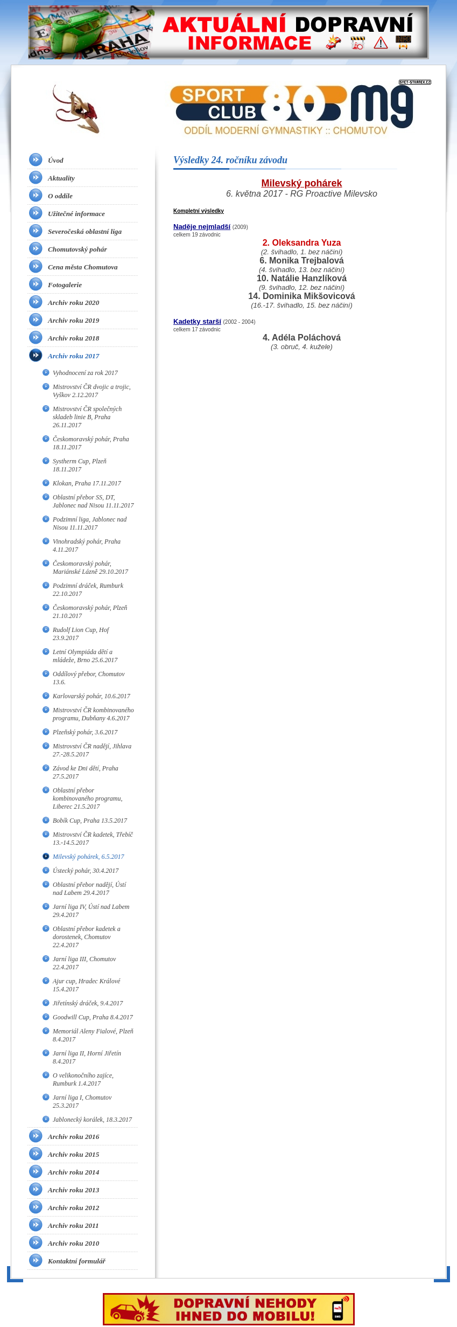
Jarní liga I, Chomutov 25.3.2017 (82, 1101)
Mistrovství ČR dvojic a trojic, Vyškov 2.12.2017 (92, 391)
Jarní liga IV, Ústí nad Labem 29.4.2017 (91, 911)
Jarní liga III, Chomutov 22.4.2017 (84, 963)
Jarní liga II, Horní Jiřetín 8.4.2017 (87, 1057)
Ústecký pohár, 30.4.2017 (85, 870)
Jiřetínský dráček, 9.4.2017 (88, 1003)
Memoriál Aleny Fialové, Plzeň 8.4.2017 (93, 1035)
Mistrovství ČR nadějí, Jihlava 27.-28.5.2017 (92, 750)
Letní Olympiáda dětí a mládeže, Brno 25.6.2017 (85, 656)
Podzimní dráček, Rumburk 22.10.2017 (88, 590)
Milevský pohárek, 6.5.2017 (88, 856)
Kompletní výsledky (198, 211)
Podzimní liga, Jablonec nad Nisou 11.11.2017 (89, 523)
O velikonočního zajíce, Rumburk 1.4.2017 (83, 1079)
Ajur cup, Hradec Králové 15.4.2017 (86, 985)
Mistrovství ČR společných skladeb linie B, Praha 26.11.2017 (87, 417)
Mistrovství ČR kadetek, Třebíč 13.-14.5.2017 (93, 838)
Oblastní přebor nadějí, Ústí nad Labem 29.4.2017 (89, 889)
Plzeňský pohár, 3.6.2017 (85, 732)
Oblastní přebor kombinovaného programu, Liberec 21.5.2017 (88, 798)
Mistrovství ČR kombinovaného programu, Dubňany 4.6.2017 (93, 714)
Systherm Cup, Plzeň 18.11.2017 (80, 465)
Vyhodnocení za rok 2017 (85, 373)
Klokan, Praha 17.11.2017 (87, 483)
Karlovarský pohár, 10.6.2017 (91, 696)
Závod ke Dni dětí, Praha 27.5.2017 (85, 772)
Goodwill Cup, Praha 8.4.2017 (93, 1017)
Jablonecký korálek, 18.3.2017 (92, 1119)
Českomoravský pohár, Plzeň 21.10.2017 (90, 612)
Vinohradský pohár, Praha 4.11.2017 (87, 545)
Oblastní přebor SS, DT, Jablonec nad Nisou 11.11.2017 (93, 501)
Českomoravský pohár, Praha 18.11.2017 (91, 443)
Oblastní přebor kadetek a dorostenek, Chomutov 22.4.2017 (87, 937)
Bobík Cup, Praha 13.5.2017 (90, 820)
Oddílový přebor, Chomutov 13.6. (89, 678)
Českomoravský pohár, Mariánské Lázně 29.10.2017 (90, 567)
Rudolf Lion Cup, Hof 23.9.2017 (81, 634)
